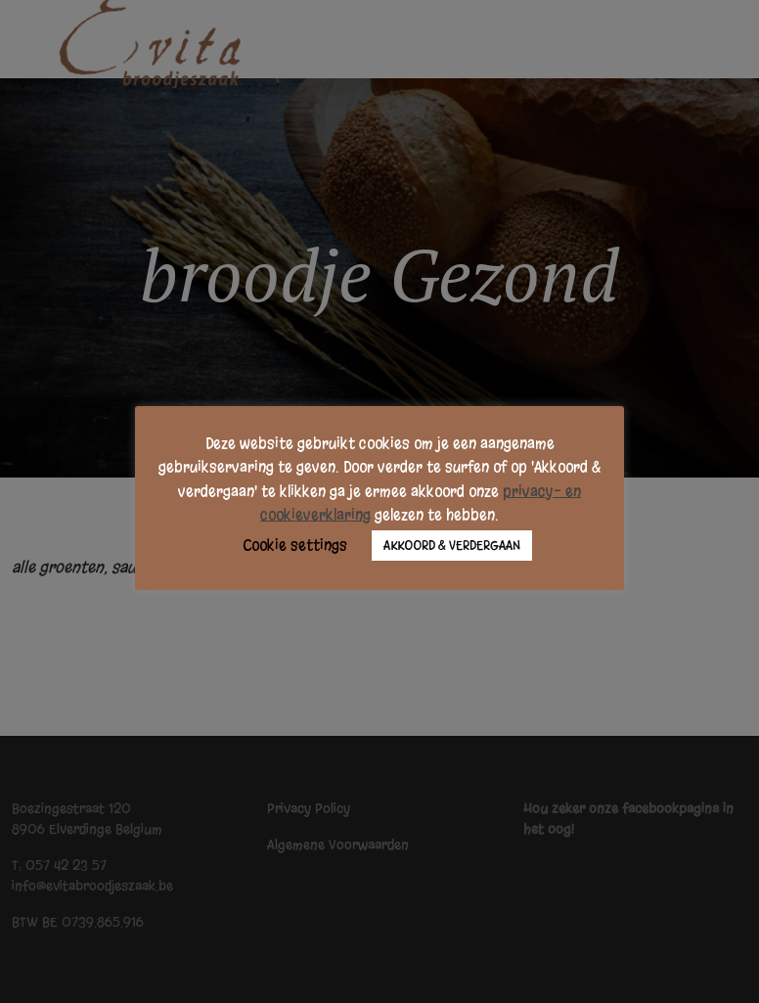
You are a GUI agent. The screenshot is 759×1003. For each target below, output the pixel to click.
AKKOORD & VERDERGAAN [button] (451, 545)
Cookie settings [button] (295, 545)
